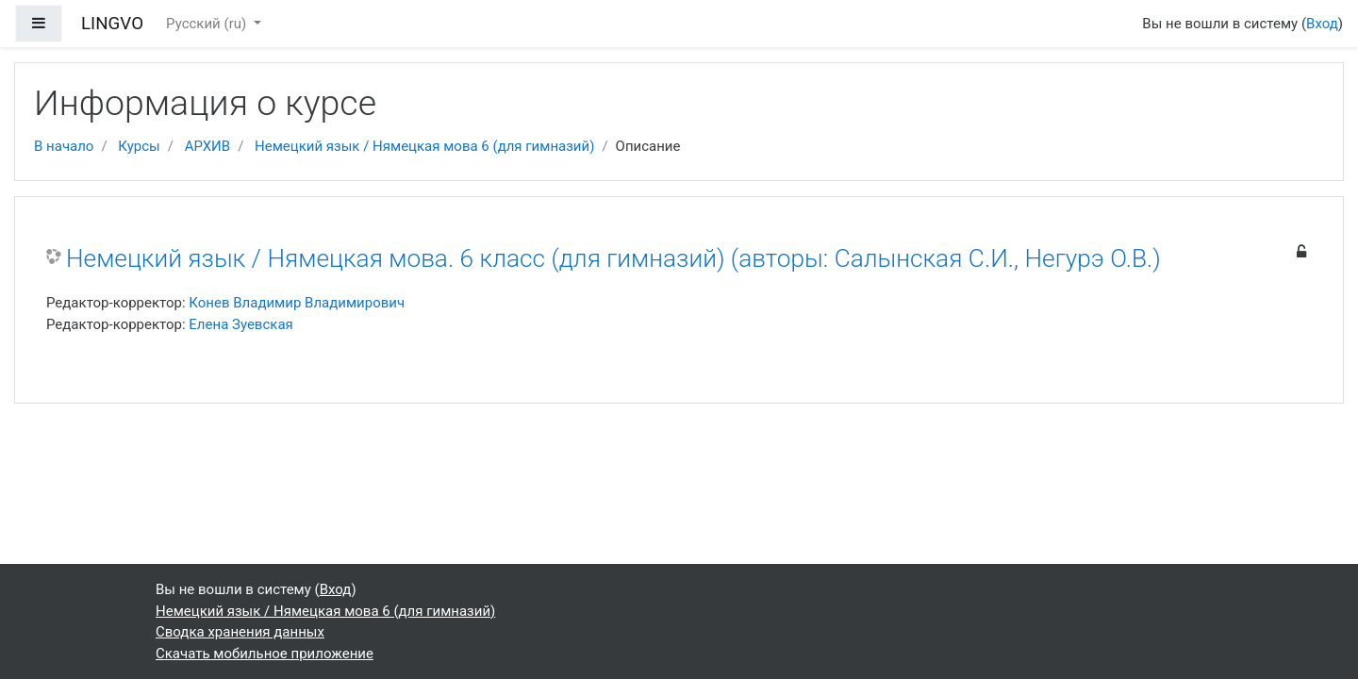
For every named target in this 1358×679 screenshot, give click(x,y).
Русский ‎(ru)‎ (208, 23)
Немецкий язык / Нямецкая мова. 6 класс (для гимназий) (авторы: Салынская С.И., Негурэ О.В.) (613, 258)
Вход (1322, 23)
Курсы (138, 146)
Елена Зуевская (240, 324)
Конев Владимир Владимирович (297, 302)
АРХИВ (207, 146)
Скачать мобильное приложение (264, 653)
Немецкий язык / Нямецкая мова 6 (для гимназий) (424, 146)
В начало (63, 146)
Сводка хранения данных (240, 631)
